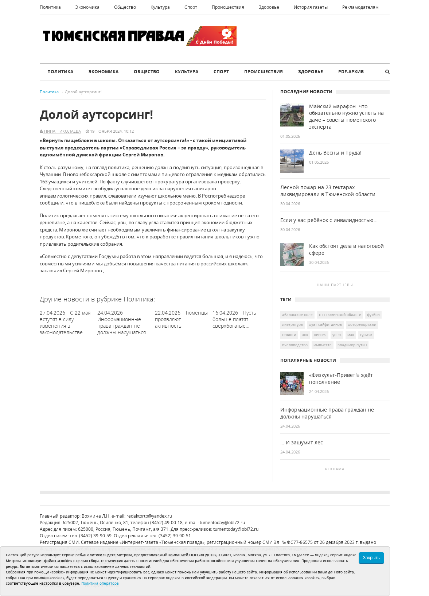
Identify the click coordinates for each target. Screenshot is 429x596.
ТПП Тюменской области (340, 314)
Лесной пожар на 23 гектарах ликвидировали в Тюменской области (327, 191)
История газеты (311, 7)
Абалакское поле (297, 314)
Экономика (87, 7)
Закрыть (371, 557)
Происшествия (228, 7)
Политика (50, 7)
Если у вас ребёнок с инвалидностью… (329, 220)
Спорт (190, 7)
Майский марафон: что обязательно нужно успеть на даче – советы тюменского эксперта (346, 117)
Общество (125, 7)
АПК (305, 334)
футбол (373, 314)
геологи (289, 334)
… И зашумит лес (301, 442)
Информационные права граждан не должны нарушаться (327, 413)
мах (350, 334)
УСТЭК (337, 334)
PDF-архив (351, 72)
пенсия (320, 334)
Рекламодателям (360, 7)
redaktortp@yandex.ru (149, 516)
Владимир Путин (352, 344)
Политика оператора (100, 583)
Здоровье (269, 7)
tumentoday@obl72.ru (222, 522)
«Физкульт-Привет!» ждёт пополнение (341, 378)
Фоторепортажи (362, 324)
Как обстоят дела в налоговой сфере (346, 249)
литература (292, 324)
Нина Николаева (62, 131)
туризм (366, 334)
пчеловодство (295, 344)
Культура (160, 7)
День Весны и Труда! (335, 152)
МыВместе (322, 344)
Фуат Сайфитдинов (325, 324)
